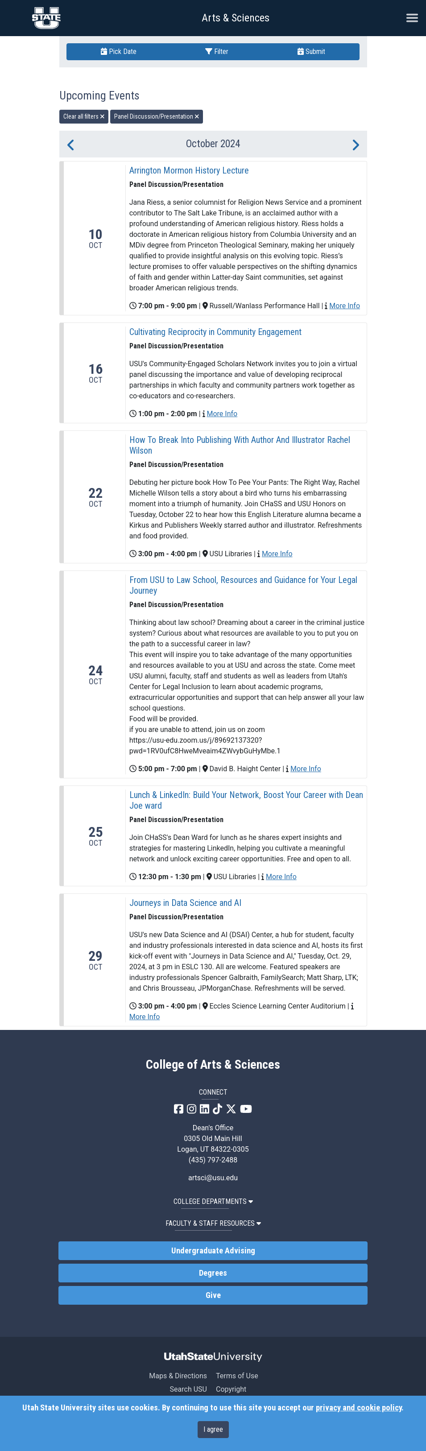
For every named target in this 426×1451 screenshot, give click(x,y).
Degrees (213, 1273)
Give (213, 1295)
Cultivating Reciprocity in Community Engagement (215, 332)
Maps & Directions (178, 1376)
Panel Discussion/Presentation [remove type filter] (156, 116)
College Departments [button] (213, 1201)
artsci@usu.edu (213, 1178)
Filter (216, 51)
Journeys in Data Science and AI (185, 902)
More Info (344, 306)
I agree (213, 1429)
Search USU (188, 1389)
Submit (311, 51)
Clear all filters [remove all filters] (84, 116)
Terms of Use (237, 1376)
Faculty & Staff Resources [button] (213, 1223)
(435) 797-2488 (213, 1160)
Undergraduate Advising (213, 1251)
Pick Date (118, 51)
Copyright (231, 1389)
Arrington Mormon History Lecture (189, 170)
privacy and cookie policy (358, 1408)
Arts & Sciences (235, 18)
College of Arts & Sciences (213, 1064)
